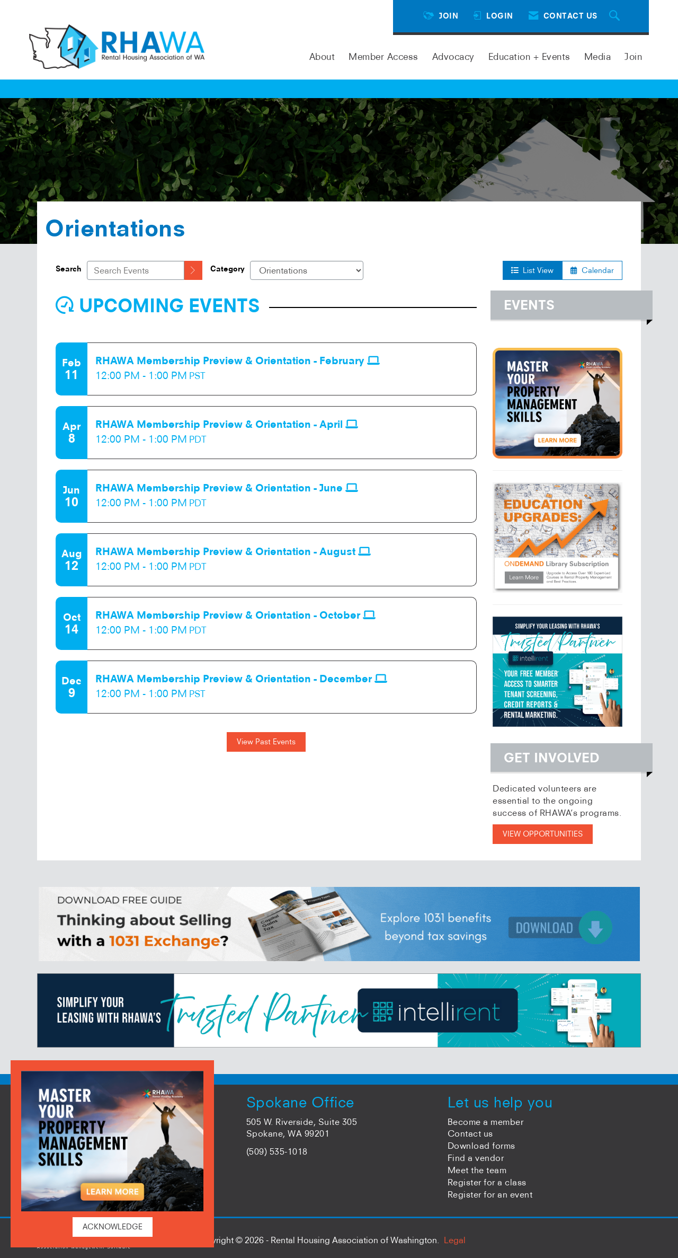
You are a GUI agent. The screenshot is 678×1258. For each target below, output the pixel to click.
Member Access (383, 56)
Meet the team (477, 1170)
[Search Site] (616, 16)
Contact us (470, 1133)
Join (633, 56)
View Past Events (266, 741)
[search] (193, 270)
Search (69, 269)
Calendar (592, 270)
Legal (455, 1240)
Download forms (481, 1145)
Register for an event (490, 1194)
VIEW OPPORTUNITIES (543, 834)
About (322, 56)
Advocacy (453, 56)
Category (227, 269)
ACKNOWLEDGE (112, 1226)
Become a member (486, 1121)
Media (597, 56)
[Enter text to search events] (135, 270)
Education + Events (529, 56)
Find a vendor (476, 1158)
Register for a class (487, 1182)
